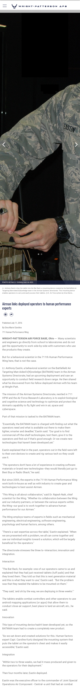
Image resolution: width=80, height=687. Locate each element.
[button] (5, 6)
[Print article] (5, 314)
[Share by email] (11, 314)
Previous (4, 144)
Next (76, 144)
